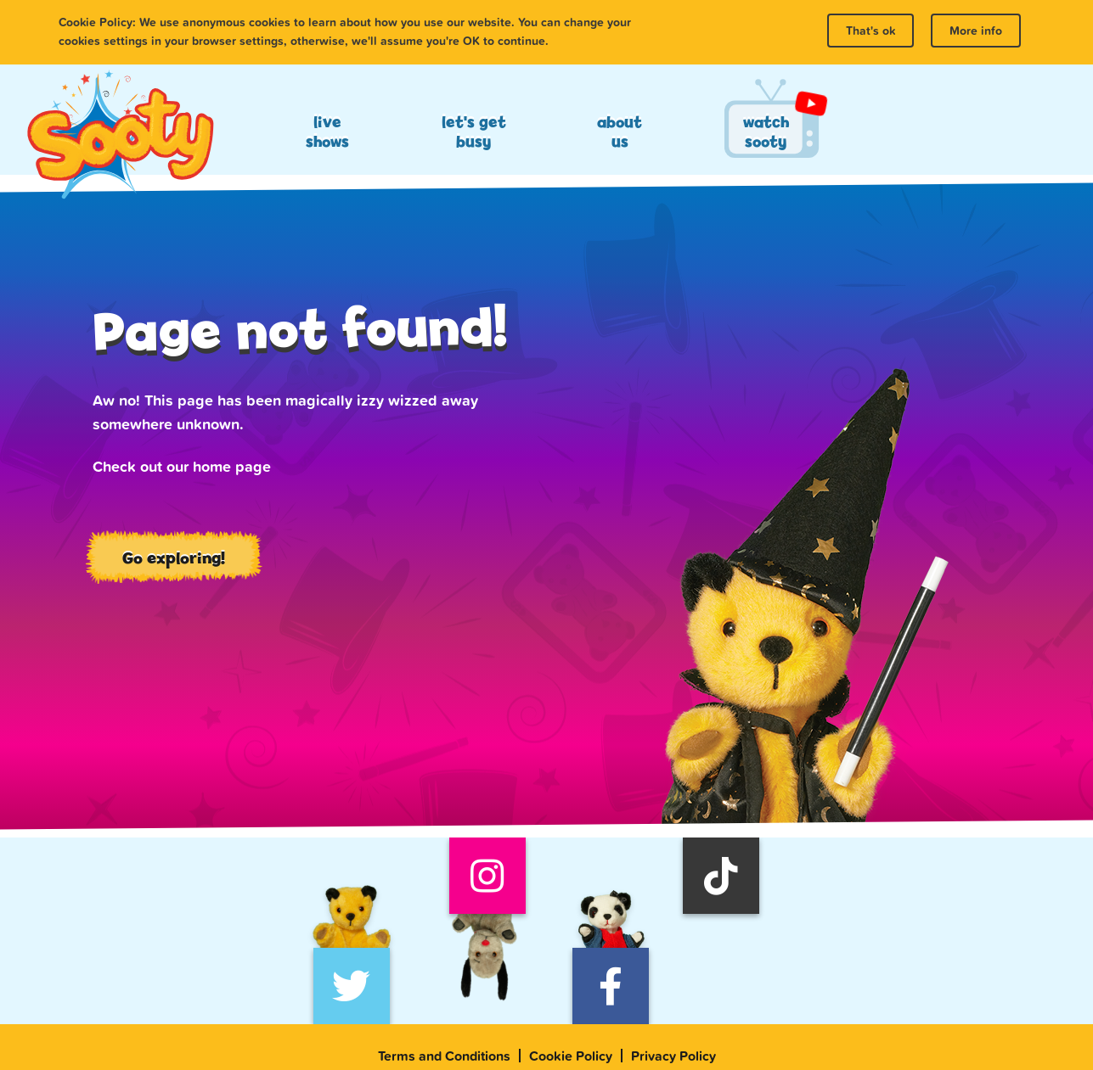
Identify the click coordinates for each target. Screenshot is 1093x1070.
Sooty (119, 135)
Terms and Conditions (444, 1055)
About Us (619, 131)
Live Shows (327, 131)
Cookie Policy (570, 1055)
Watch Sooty (766, 131)
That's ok (870, 30)
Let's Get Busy (474, 131)
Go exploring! (173, 557)
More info (975, 30)
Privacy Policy (673, 1055)
